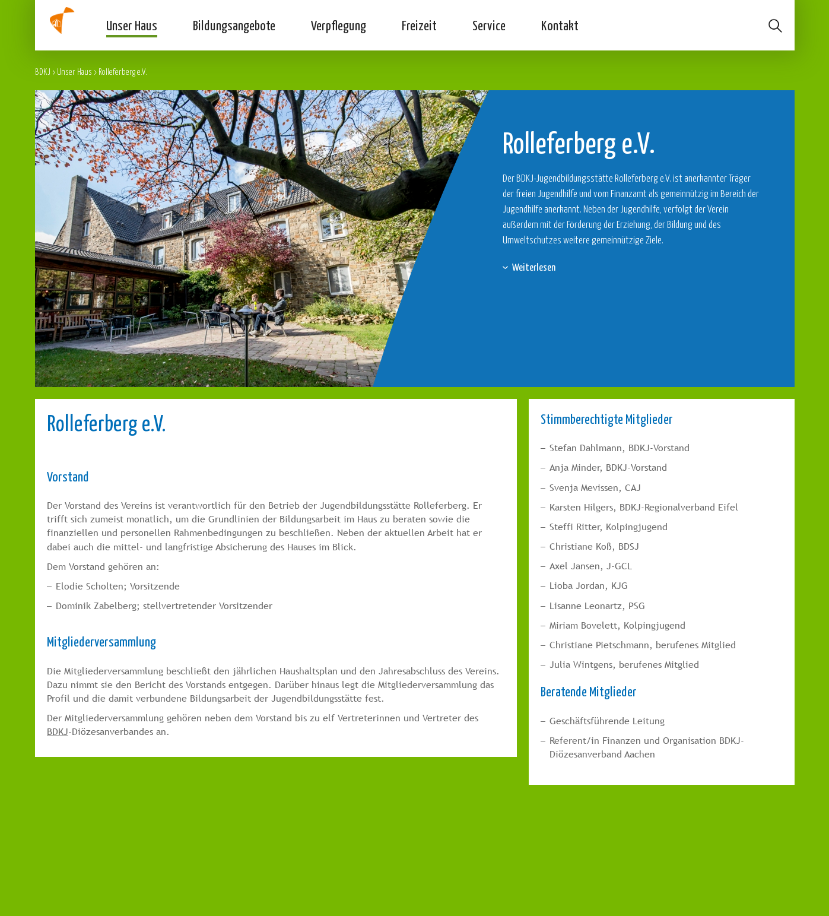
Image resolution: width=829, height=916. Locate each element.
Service (489, 25)
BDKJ (42, 71)
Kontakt (560, 25)
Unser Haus (131, 25)
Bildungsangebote (234, 25)
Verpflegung (338, 25)
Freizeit (419, 25)
